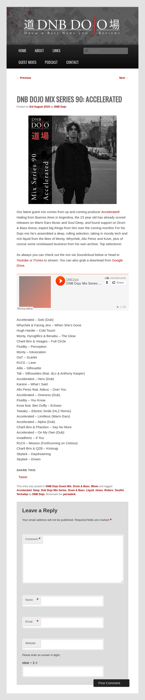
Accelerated (110, 212)
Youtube (23, 260)
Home (22, 50)
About (39, 50)
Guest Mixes (27, 62)
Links (56, 50)
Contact (72, 62)
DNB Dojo (60, 106)
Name (32, 600)
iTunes (38, 260)
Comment (32, 539)
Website (30, 643)
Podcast (51, 62)
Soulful (119, 490)
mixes (99, 490)
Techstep (22, 494)
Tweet (22, 476)
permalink (69, 494)
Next (123, 77)
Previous (24, 77)
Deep (36, 490)
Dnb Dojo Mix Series (53, 490)
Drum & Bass (81, 486)
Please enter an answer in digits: (41, 655)
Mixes (94, 486)
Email (32, 622)
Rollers (108, 490)
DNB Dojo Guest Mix (59, 486)
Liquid (90, 490)
